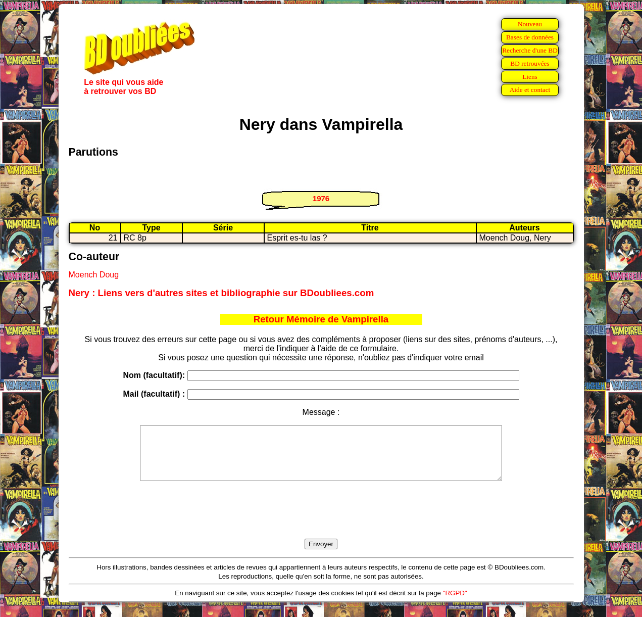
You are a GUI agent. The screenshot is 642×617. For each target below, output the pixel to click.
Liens (529, 76)
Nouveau (530, 24)
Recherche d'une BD (530, 50)
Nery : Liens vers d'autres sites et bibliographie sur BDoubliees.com (221, 293)
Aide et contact (530, 89)
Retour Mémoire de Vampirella (321, 319)
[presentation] (321, 521)
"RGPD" (455, 603)
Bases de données (530, 37)
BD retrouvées (529, 63)
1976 (321, 198)
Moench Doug (94, 274)
